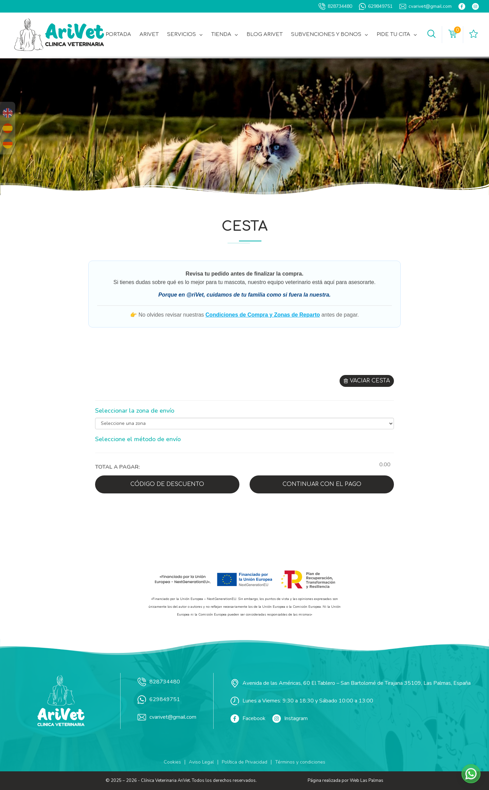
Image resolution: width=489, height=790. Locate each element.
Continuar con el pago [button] (322, 484)
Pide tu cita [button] (397, 34)
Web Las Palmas (366, 780)
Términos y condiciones (300, 762)
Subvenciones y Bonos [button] (329, 34)
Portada (118, 34)
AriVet (149, 34)
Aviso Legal (201, 762)
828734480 (335, 6)
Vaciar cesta (367, 381)
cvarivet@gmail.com (425, 6)
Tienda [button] (224, 34)
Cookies (172, 762)
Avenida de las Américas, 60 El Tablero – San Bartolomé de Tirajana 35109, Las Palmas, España (351, 683)
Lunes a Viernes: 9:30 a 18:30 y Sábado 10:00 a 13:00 (302, 701)
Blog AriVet (265, 34)
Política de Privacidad (244, 762)
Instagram (290, 718)
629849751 (376, 6)
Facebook (248, 718)
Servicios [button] (185, 34)
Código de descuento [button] (167, 484)
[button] (431, 34)
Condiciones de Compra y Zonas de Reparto (262, 315)
